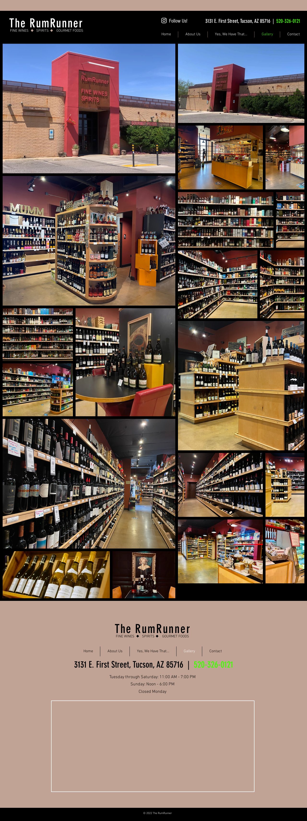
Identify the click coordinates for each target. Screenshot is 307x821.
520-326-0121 (288, 21)
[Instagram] (164, 20)
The (125, 629)
